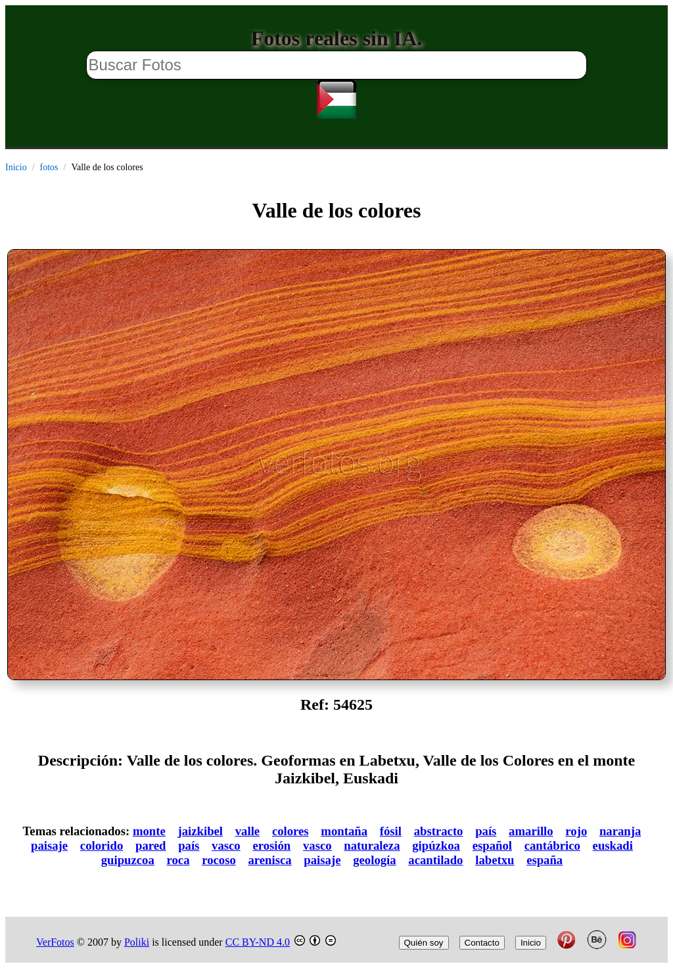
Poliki (136, 942)
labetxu (494, 860)
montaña (344, 831)
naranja (620, 831)
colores (290, 831)
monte (149, 831)
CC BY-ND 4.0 (257, 942)
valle (247, 831)
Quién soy (424, 943)
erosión (271, 845)
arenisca (270, 860)
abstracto (438, 831)
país (485, 831)
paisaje (49, 845)
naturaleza (372, 845)
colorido (101, 845)
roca (178, 860)
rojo (576, 831)
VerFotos (55, 942)
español (492, 845)
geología (374, 860)
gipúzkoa (436, 845)
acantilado (435, 860)
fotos (49, 167)
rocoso (219, 860)
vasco (226, 845)
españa (544, 860)
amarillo (531, 831)
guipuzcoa (127, 860)
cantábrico (552, 845)
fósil (391, 831)
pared (150, 845)
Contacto (482, 943)
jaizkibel (200, 831)
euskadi (613, 845)
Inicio (16, 167)
